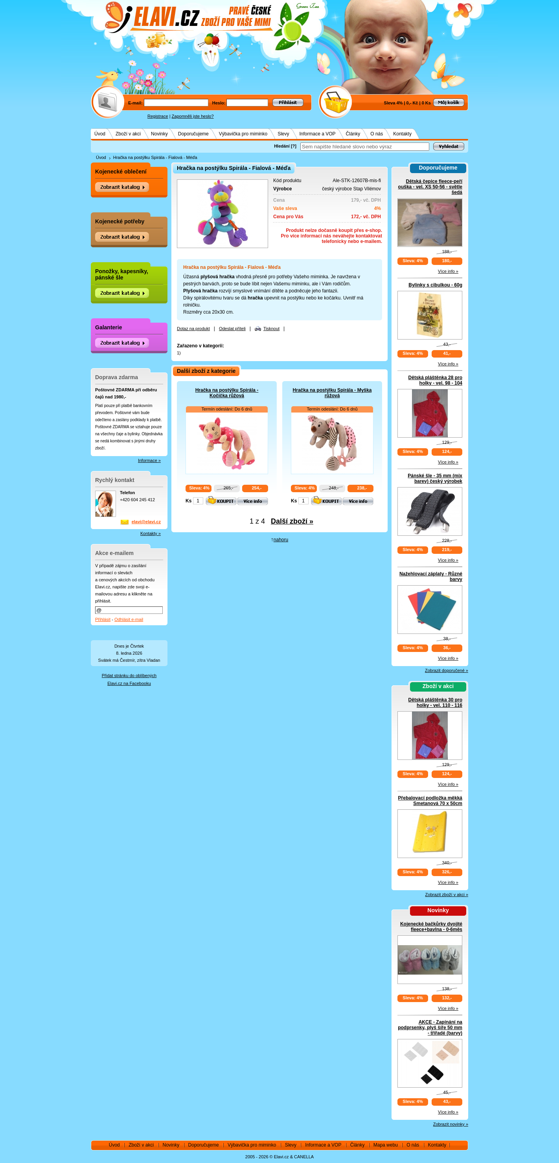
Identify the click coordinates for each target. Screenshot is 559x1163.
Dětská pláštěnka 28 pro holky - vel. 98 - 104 (435, 380)
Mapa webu (385, 1145)
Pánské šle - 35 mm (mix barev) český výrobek (435, 478)
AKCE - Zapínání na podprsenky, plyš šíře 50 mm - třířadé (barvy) (430, 1027)
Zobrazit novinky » (450, 1124)
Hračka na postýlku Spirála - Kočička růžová (227, 392)
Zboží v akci (128, 134)
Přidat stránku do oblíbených (129, 675)
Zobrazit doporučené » (446, 670)
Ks (188, 501)
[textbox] (364, 146)
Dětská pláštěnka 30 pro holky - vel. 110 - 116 (435, 702)
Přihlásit (102, 619)
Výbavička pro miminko (243, 134)
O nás (376, 134)
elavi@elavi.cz (146, 521)
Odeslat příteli (232, 328)
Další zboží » (292, 521)
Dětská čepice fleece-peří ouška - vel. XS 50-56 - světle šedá (430, 187)
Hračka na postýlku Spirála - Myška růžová (332, 392)
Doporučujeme (193, 134)
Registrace (157, 116)
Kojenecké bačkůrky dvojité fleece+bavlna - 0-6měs (431, 926)
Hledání (282, 146)
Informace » (149, 460)
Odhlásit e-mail (128, 619)
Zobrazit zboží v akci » (446, 894)
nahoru (281, 539)
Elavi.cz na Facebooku (129, 683)
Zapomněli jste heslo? (193, 116)
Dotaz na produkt (193, 328)
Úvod (99, 134)
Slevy (283, 134)
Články (353, 134)
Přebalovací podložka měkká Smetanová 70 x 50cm (430, 800)
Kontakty (402, 134)
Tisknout (271, 328)
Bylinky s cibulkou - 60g (435, 285)
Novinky (159, 134)
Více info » (448, 271)
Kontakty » (150, 533)
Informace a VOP (318, 134)
